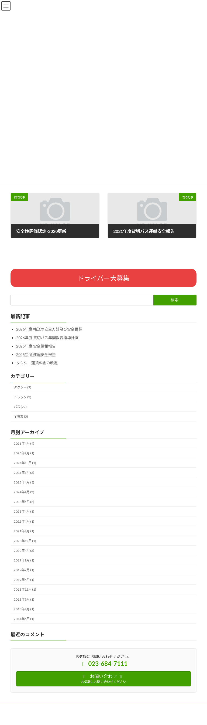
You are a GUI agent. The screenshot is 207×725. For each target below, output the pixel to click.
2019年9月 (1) (24, 560)
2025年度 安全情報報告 (36, 346)
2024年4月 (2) (24, 492)
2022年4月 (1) (24, 521)
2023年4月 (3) (24, 512)
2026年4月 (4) (24, 443)
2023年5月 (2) (24, 502)
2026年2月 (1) (24, 453)
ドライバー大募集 (103, 278)
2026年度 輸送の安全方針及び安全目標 (49, 329)
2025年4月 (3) (24, 482)
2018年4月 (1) (24, 609)
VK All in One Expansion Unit (134, 717)
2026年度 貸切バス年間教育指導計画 (47, 337)
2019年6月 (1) (24, 580)
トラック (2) (22, 397)
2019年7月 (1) (24, 570)
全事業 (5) (21, 416)
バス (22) (20, 407)
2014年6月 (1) (24, 619)
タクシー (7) (22, 387)
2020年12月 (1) (25, 541)
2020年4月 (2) (24, 551)
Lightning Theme (102, 717)
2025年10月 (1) (25, 463)
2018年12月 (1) (25, 590)
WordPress (77, 717)
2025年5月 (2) (24, 473)
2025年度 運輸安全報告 (36, 354)
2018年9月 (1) (24, 599)
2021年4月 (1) (24, 531)
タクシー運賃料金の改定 (37, 362)
